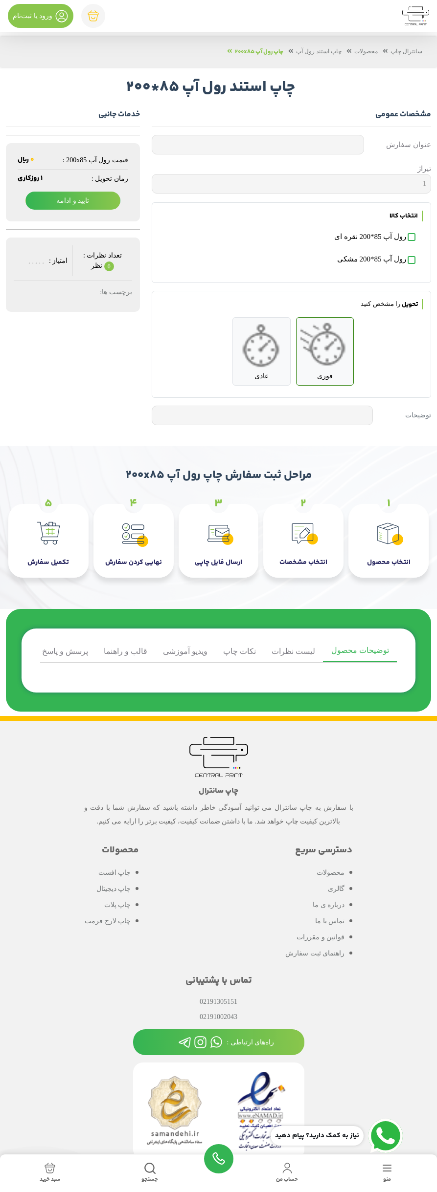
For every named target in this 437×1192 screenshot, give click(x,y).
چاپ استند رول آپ (319, 51)
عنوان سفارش (408, 145)
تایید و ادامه (72, 200)
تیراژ (424, 169)
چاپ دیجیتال (113, 887)
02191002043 (218, 1016)
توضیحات (418, 415)
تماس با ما (330, 920)
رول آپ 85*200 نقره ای (370, 236)
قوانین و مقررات (321, 936)
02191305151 (218, 1001)
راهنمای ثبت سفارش (315, 952)
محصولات (366, 51)
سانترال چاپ (406, 51)
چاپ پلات (117, 904)
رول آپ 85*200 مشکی (371, 259)
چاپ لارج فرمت (108, 920)
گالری (336, 887)
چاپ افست (114, 871)
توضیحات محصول (360, 650)
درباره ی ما (329, 904)
